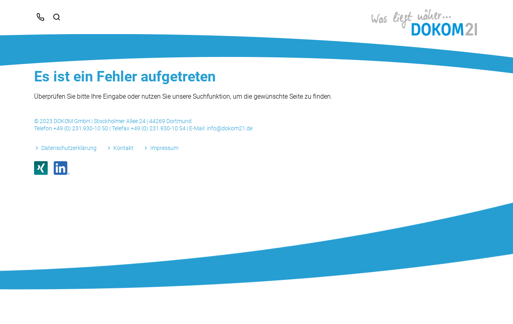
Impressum (164, 148)
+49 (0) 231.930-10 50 (81, 128)
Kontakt (123, 148)
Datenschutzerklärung (69, 148)
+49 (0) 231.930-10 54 (159, 128)
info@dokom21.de (229, 128)
